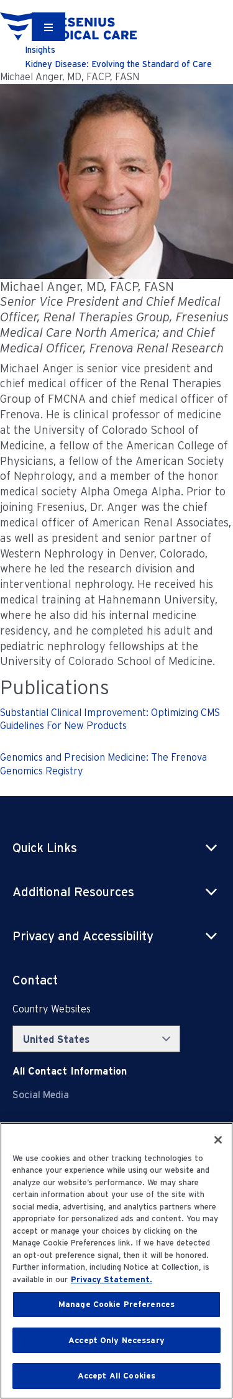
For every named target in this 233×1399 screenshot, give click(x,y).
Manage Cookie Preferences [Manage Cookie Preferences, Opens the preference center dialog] (116, 1304)
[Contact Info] (69, 1071)
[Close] (218, 1140)
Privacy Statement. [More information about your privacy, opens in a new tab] (111, 1279)
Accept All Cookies (116, 1375)
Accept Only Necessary (116, 1340)
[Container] (48, 26)
